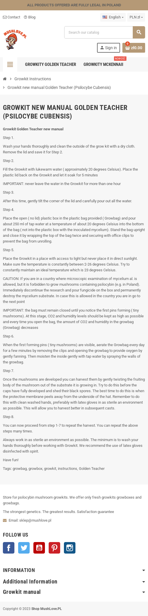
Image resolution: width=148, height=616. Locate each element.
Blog (29, 17)
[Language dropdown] (113, 17)
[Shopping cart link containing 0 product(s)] (133, 48)
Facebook (8, 548)
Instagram (69, 548)
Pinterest (54, 548)
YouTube (39, 548)
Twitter (24, 548)
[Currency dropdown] (136, 17)
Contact (11, 17)
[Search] (104, 32)
